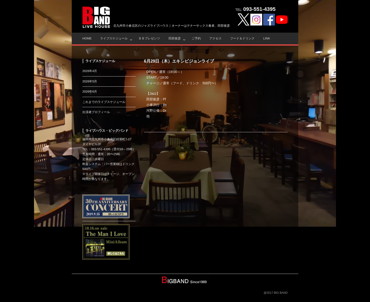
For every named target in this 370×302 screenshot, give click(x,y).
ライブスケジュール (114, 38)
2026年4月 (89, 71)
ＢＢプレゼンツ (149, 38)
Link (266, 38)
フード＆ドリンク (242, 38)
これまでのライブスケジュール (103, 102)
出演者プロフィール (96, 112)
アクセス (215, 38)
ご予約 (196, 38)
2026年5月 (89, 81)
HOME (87, 38)
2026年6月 (89, 91)
